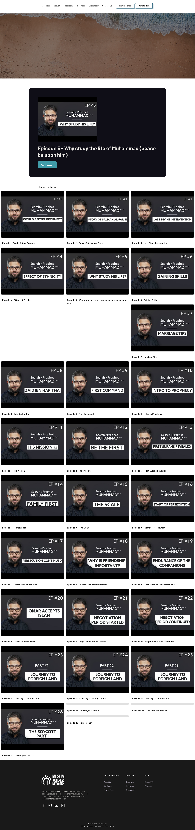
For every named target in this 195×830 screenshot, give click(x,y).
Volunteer (148, 786)
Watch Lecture (47, 165)
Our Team (108, 786)
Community (93, 6)
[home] (42, 6)
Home (47, 6)
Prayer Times (109, 790)
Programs (69, 6)
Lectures (81, 6)
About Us (57, 6)
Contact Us (107, 6)
